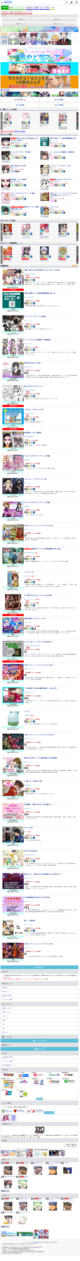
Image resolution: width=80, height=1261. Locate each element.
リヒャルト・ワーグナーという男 (60, 166)
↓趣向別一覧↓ (39, 1049)
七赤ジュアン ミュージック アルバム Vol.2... (39, 525)
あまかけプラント (31, 692)
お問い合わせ (53, 1242)
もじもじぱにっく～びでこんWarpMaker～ (38, 642)
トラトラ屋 (29, 924)
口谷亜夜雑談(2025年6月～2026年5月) (37, 897)
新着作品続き (39, 967)
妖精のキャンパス (31, 785)
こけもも (53, 167)
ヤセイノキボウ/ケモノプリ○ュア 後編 (22, 193)
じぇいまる (54, 154)
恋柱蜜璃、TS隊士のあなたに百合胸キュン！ (39, 804)
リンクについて (27, 1242)
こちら (23, 979)
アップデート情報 (7, 999)
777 (27, 831)
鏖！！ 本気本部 (29, 920)
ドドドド (27, 711)
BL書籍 (36, 7)
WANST (28, 715)
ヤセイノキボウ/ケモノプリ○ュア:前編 (37, 502)
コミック (22, 7)
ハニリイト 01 (54, 207)
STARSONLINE (16, 210)
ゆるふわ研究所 (55, 181)
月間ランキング (58, 24)
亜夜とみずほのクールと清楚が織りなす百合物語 (40, 758)
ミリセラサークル (31, 599)
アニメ (30, 12)
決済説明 (39, 1099)
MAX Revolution (16, 142)
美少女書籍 (18, 12)
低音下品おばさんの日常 (18, 166)
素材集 (11, 7)
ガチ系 (52, 7)
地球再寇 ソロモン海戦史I (19, 179)
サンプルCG (6, 147)
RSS (75, 266)
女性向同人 (29, 7)
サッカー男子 (28, 827)
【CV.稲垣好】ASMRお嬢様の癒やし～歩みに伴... (40, 688)
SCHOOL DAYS (30, 855)
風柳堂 (14, 195)
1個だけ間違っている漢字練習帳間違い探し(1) (39, 293)
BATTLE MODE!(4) (30, 851)
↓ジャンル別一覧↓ (39, 1041)
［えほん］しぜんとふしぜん (34, 409)
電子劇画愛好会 (16, 181)
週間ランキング (20, 24)
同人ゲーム (5, 1032)
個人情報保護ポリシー (8, 1065)
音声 (3, 1028)
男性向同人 (5, 12)
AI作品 (47, 7)
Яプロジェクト (55, 197)
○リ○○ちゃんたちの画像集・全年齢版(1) (62, 152)
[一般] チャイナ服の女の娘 (33, 781)
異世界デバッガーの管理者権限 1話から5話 (46, 549)
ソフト (16, 7)
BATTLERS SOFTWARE (33, 646)
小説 (3, 1024)
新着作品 (20, 19)
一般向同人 (5, 7)
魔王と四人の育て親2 (62, 260)
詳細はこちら (5, 1191)
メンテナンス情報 (7, 1061)
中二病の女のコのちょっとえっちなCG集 (38, 595)
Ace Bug (66, 1162)
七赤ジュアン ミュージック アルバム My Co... (39, 735)
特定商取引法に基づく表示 (40, 1242)
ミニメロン (29, 622)
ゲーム (42, 7)
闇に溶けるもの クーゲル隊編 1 (44, 260)
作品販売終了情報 (7, 1057)
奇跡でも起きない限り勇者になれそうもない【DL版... (42, 270)
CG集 (3, 1020)
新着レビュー (58, 19)
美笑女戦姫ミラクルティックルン (35, 618)
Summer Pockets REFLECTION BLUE (44, 237)
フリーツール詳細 (49, 1112)
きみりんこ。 (15, 167)
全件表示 (20, 243)
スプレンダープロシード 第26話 (20, 152)
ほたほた (53, 208)
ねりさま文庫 (54, 142)
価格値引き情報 (6, 995)
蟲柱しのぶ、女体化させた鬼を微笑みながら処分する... (42, 874)
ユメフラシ (15, 154)
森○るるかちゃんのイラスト (64, 179)
